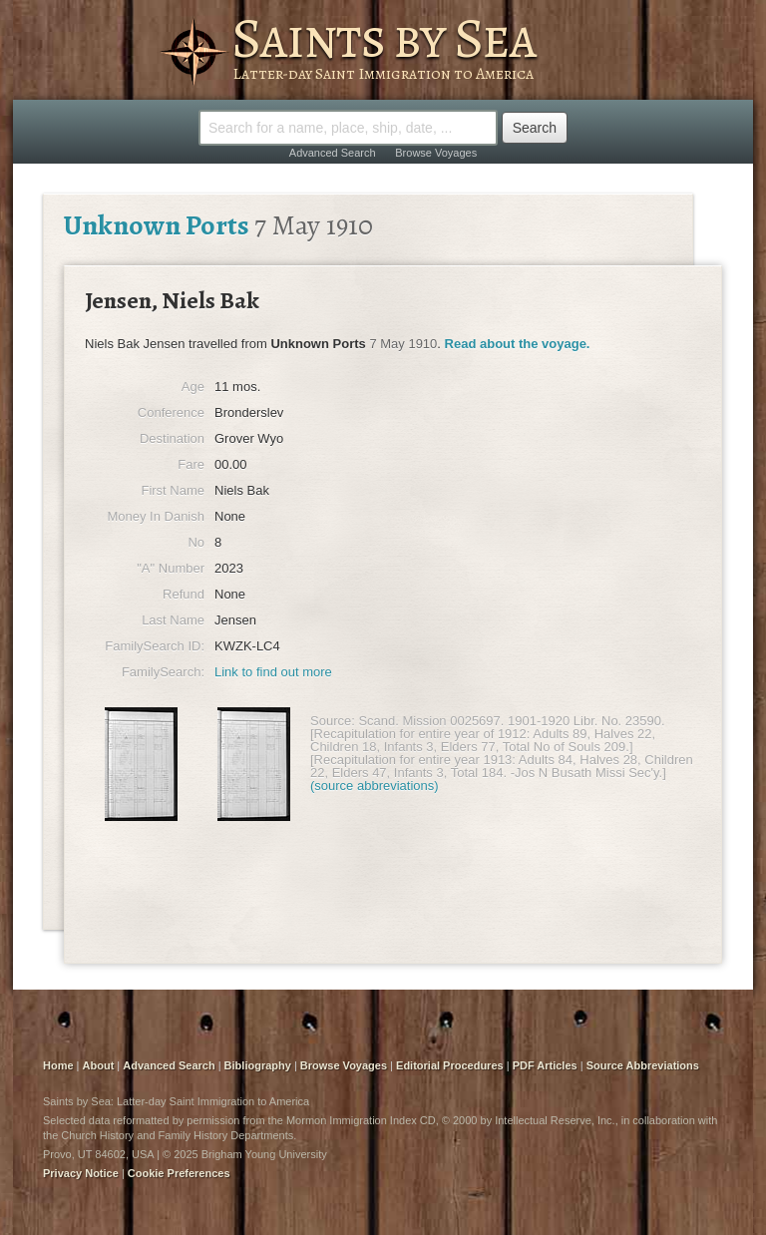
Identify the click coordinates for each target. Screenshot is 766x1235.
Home (58, 1065)
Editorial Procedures (450, 1065)
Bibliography (257, 1065)
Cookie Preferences (179, 1173)
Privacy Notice (81, 1173)
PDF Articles (545, 1065)
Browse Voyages (436, 153)
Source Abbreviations (642, 1065)
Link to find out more (273, 671)
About (99, 1065)
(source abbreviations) (374, 785)
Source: (332, 720)
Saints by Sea (383, 38)
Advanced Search (332, 153)
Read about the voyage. (517, 343)
